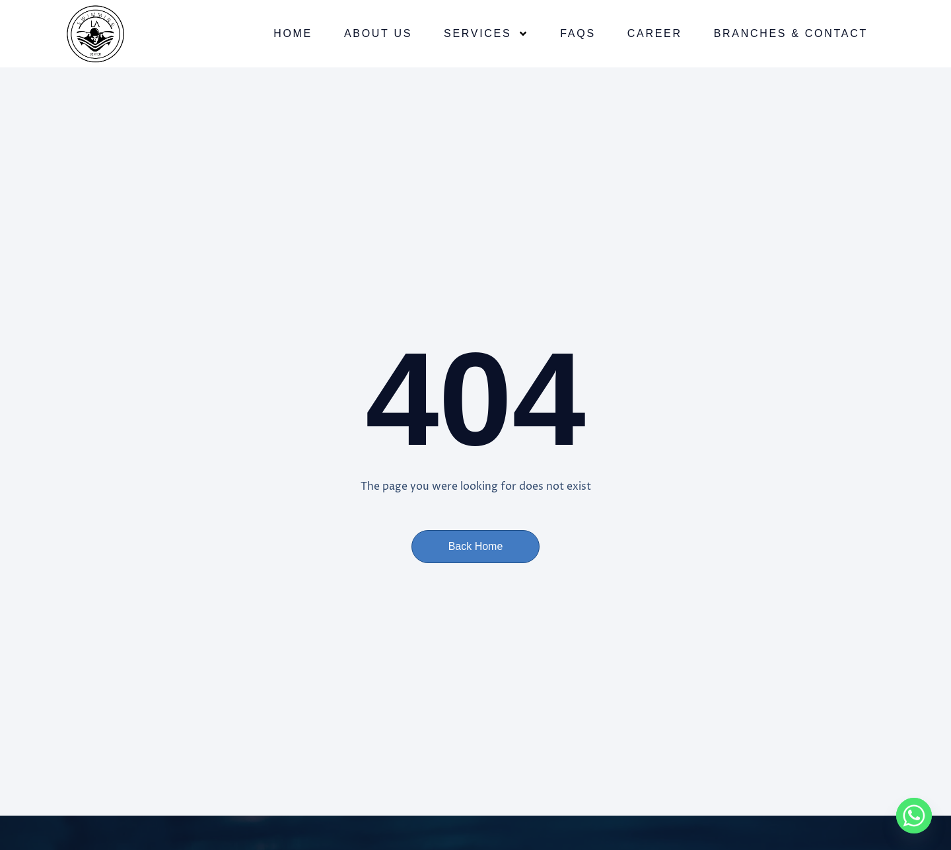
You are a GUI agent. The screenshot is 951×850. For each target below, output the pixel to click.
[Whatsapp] (914, 815)
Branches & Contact (791, 33)
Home (292, 33)
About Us (378, 33)
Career (654, 33)
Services (486, 34)
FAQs (577, 33)
